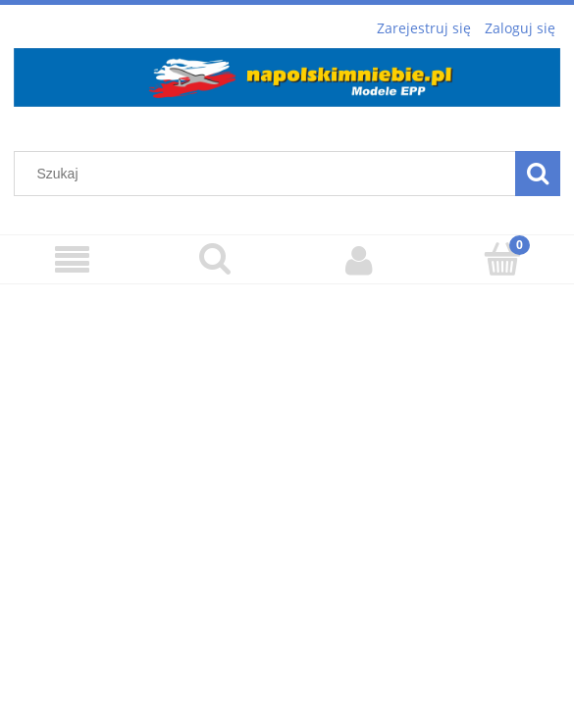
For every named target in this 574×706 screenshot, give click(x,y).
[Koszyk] (502, 258)
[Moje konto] (359, 259)
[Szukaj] (215, 258)
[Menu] (71, 260)
